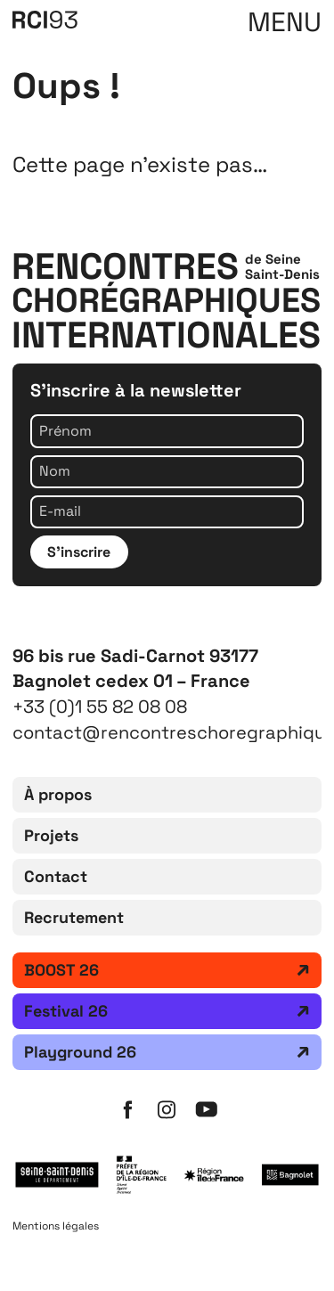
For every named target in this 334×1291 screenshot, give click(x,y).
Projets (51, 835)
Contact (55, 876)
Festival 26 (66, 1011)
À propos (58, 794)
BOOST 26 (61, 970)
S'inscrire (78, 552)
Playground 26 (80, 1052)
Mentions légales (55, 1226)
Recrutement (74, 917)
